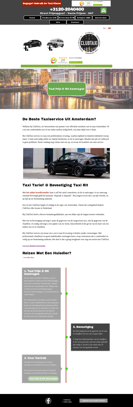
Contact (75, 22)
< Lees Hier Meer (28, 257)
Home (32, 18)
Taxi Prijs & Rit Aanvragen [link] (66, 89)
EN (109, 28)
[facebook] (48, 401)
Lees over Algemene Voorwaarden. (33, 246)
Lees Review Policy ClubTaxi (66, 66)
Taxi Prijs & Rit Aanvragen (43, 379)
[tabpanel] (67, 9)
